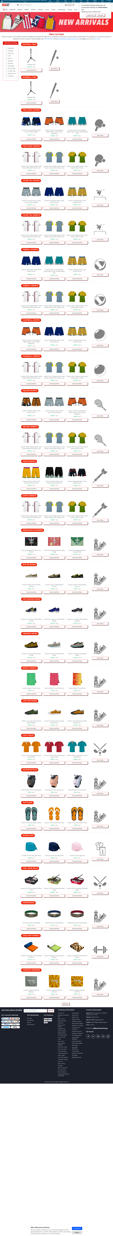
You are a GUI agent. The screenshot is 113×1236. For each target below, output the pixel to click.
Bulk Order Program (77, 1023)
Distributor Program (77, 1025)
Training (11, 53)
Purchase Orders (62, 1035)
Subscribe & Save (76, 1041)
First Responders (76, 1035)
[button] (10, 43)
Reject (77, 1232)
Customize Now (31, 70)
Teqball (10, 61)
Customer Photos (63, 1059)
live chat (97, 39)
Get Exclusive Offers (11, 1010)
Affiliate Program (76, 1021)
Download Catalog (77, 1043)
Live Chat (91, 1024)
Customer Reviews (63, 1057)
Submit (51, 1011)
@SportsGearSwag (100, 1028)
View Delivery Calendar (61, 1044)
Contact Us (61, 1013)
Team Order (75, 1017)
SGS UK (29, 1022)
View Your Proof (62, 1049)
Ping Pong (11, 68)
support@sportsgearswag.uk (99, 1022)
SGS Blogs (74, 1055)
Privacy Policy (62, 1070)
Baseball (11, 48)
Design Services (62, 1021)
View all (65, 1004)
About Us (60, 1061)
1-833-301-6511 (48, 39)
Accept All (77, 1228)
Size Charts (75, 1045)
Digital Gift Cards (76, 1057)
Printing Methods (62, 1053)
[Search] (18, 4)
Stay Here (100, 15)
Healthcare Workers (77, 1033)
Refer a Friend (76, 1019)
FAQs (59, 1039)
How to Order (61, 1037)
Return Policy (61, 1063)
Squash (10, 63)
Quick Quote (75, 1013)
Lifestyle (11, 76)
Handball (11, 66)
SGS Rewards (75, 1051)
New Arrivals (61, 1019)
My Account (61, 1041)
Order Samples (62, 1031)
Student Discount (77, 1031)
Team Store (75, 1015)
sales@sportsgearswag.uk (67, 39)
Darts (10, 58)
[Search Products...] (37, 5)
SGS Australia (30, 1024)
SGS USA (29, 1018)
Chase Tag (11, 71)
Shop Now (61, 1023)
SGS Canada (30, 1020)
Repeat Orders (62, 1033)
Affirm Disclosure (62, 1067)
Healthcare (12, 73)
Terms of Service (62, 1072)
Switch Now (90, 15)
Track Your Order (62, 1047)
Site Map (60, 1065)
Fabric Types (61, 1055)
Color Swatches (62, 1051)
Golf (9, 56)
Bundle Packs (61, 1028)
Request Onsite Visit (77, 1053)
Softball (10, 51)
